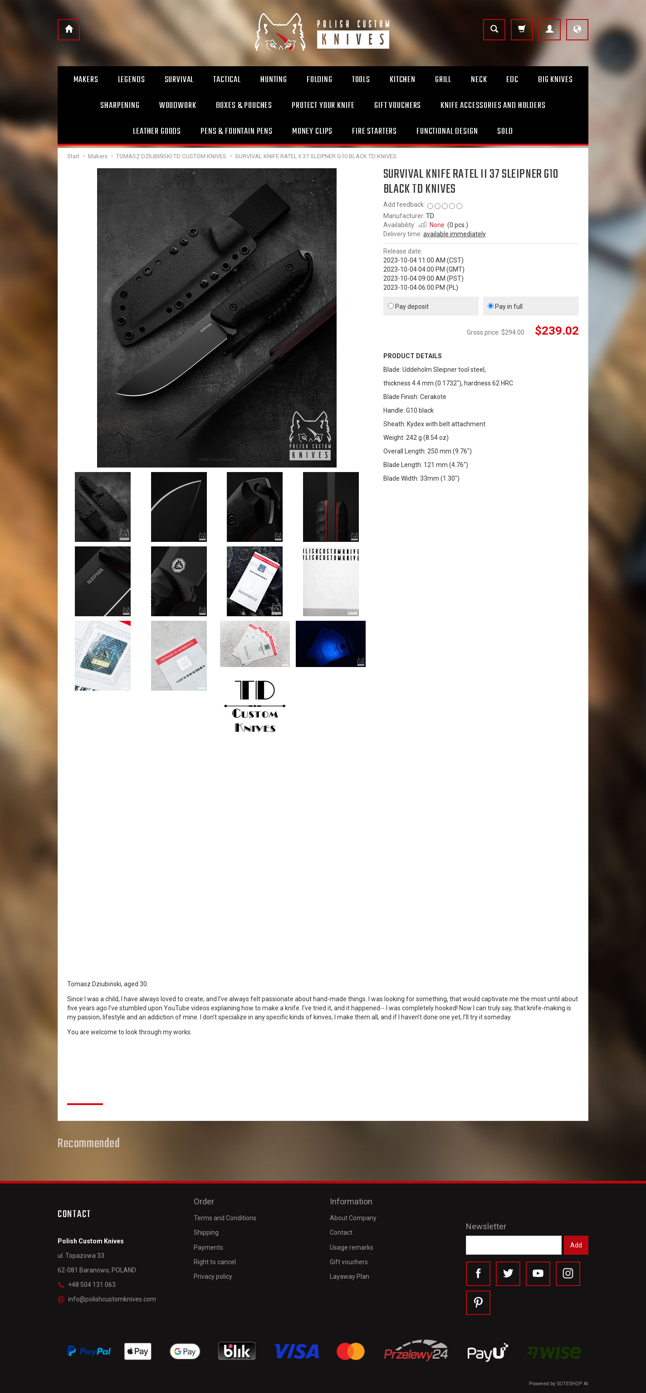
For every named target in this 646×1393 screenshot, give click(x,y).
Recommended (89, 1144)
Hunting (273, 80)
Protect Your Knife (323, 105)
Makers (85, 80)
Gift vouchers (349, 1262)
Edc (512, 80)
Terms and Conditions (225, 1218)
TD (430, 215)
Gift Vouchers (397, 105)
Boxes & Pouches (244, 105)
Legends (131, 80)
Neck (479, 80)
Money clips (312, 131)
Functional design (447, 131)
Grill (443, 80)
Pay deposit (408, 306)
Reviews (85, 1093)
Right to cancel (215, 1262)
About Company (353, 1218)
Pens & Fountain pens (237, 131)
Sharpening (119, 105)
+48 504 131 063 (87, 1284)
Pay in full (505, 306)
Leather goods (157, 131)
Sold (505, 131)
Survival (179, 80)
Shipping (206, 1232)
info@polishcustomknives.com (107, 1299)
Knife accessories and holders (492, 105)
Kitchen (403, 80)
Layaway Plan (349, 1276)
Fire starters (374, 131)
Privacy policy (213, 1276)
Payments (208, 1247)
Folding (320, 80)
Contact (341, 1232)
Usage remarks (351, 1247)
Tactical (227, 80)
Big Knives (555, 80)
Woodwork (177, 105)
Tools (361, 80)
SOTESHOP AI (572, 1384)
